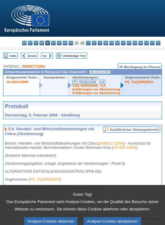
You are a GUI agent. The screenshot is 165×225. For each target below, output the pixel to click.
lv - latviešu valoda (94, 43)
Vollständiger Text (73, 55)
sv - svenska (158, 43)
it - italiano (88, 43)
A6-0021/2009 (17, 82)
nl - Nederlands (117, 43)
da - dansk (41, 43)
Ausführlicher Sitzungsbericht (134, 129)
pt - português (129, 43)
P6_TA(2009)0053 (139, 82)
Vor (44, 55)
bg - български (24, 43)
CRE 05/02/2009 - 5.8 (89, 85)
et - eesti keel (53, 43)
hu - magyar (105, 43)
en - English (65, 43)
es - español (30, 43)
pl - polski (123, 43)
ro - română (135, 43)
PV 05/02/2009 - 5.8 (89, 82)
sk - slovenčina (140, 43)
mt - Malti (111, 43)
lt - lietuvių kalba (100, 43)
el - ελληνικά (59, 43)
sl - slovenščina (146, 43)
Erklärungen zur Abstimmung (96, 89)
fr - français (71, 43)
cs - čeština (36, 43)
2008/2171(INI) (33, 66)
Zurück (32, 55)
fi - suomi (152, 43)
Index (13, 55)
